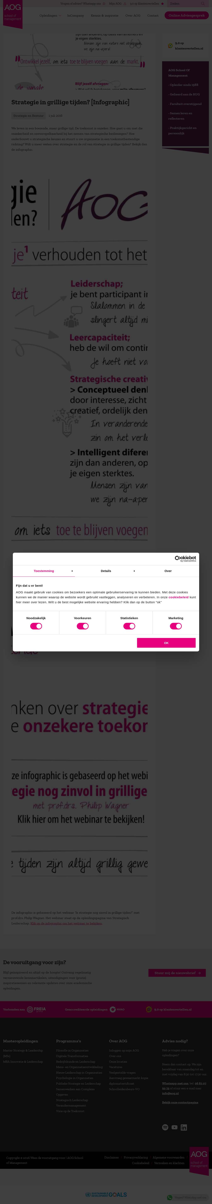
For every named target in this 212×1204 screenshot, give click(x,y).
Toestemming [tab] (44, 571)
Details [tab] (106, 571)
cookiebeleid (179, 597)
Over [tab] (168, 571)
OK (166, 642)
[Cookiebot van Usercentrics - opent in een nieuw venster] (178, 559)
